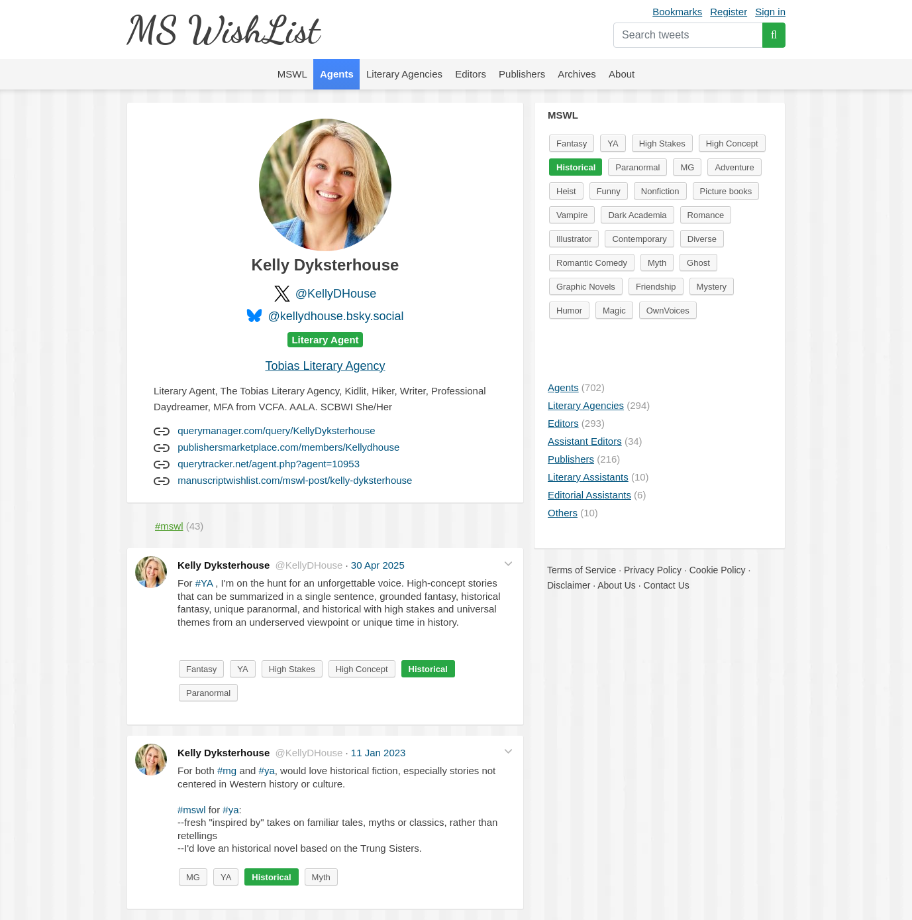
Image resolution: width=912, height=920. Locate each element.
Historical (428, 669)
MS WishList (223, 29)
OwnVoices (667, 311)
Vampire (571, 215)
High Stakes (292, 669)
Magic (614, 311)
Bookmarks (677, 11)
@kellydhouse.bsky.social (335, 316)
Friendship (656, 287)
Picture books (726, 191)
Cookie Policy (717, 570)
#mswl (191, 809)
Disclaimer (568, 585)
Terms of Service (581, 570)
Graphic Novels (585, 287)
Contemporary (639, 239)
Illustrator (573, 239)
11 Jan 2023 (378, 752)
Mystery (712, 287)
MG (193, 877)
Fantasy (201, 669)
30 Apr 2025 (378, 565)
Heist (566, 191)
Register (728, 11)
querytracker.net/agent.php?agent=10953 (268, 463)
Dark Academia (637, 215)
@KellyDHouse (335, 293)
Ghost (698, 263)
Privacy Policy (653, 570)
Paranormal (208, 693)
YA (242, 669)
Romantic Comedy (591, 263)
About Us (616, 585)
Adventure (734, 167)
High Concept (362, 669)
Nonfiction (660, 191)
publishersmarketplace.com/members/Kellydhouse (288, 447)
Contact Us (666, 585)
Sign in (770, 11)
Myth (321, 877)
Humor (569, 311)
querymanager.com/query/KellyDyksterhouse (276, 430)
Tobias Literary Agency (325, 366)
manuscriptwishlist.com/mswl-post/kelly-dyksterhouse (294, 480)
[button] (508, 563)
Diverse (702, 239)
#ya (267, 770)
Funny (609, 191)
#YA (204, 583)
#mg (226, 770)
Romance (706, 215)
